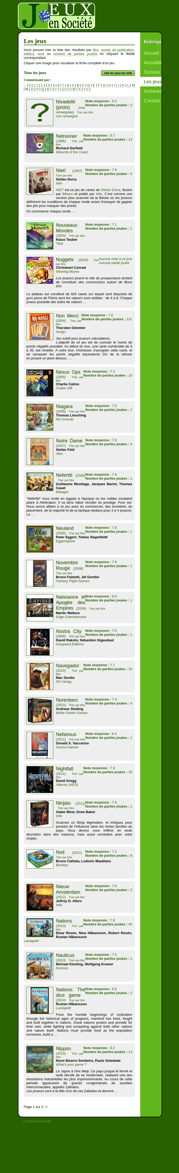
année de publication (117, 50)
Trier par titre (85, 112)
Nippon (63, 1048)
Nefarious (66, 734)
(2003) (61, 236)
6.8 (101, 989)
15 (107, 375)
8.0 (101, 596)
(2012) (61, 897)
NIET (60, 190)
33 (107, 669)
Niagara (64, 406)
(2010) (61, 671)
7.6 (101, 170)
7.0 (101, 631)
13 (107, 139)
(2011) (61, 739)
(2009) (81, 608)
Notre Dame (69, 440)
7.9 (101, 440)
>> (46, 1107)
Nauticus (65, 955)
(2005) (61, 377)
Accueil (151, 53)
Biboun (67, 194)
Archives (153, 91)
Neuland (65, 528)
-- (25, 85)
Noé (60, 852)
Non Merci (67, 315)
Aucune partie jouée (114, 263)
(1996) (61, 141)
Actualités (154, 62)
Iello (98, 194)
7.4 (101, 699)
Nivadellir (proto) (66, 104)
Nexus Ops (68, 372)
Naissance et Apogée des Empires (70, 602)
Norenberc (67, 700)
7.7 (99, 665)
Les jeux (153, 81)
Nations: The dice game (70, 992)
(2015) (61, 1053)
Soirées (152, 72)
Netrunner (66, 136)
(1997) (77, 171)
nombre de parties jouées (75, 54)
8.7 (99, 135)
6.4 (101, 734)
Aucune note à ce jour (115, 259)
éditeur (29, 54)
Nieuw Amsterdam (68, 889)
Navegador (67, 665)
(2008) (81, 475)
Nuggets (65, 259)
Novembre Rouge (67, 565)
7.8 (97, 315)
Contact (152, 100)
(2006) (61, 411)
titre (96, 50)
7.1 (101, 224)
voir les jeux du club (118, 73)
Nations (64, 921)
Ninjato (63, 803)
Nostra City (69, 631)
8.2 (101, 101)
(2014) (61, 1000)
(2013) (61, 926)
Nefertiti (64, 475)
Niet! (61, 170)
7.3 (99, 371)
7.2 (101, 852)
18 (107, 772)
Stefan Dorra (110, 190)
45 (107, 924)
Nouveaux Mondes (66, 227)
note (40, 54)
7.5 (101, 406)
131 (107, 319)
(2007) (61, 446)
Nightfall (64, 768)
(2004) (61, 321)
